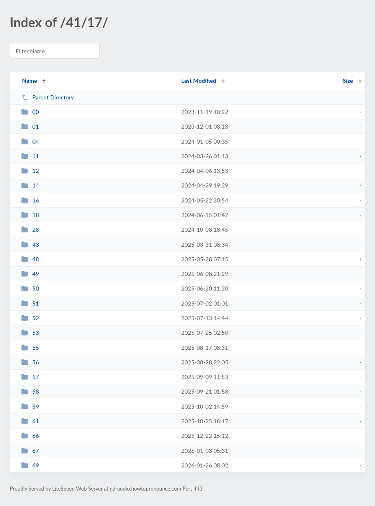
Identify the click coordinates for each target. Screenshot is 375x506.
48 (30, 259)
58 (30, 391)
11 (30, 156)
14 (30, 185)
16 (30, 200)
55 (30, 347)
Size (348, 80)
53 (30, 332)
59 (30, 406)
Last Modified (198, 80)
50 (30, 288)
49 (30, 273)
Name (29, 80)
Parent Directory (47, 97)
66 (30, 435)
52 (30, 317)
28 (30, 229)
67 (30, 450)
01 (30, 126)
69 (30, 465)
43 (30, 244)
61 (30, 421)
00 (30, 111)
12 (30, 170)
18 (30, 214)
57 (30, 376)
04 (30, 141)
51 (30, 303)
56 (30, 362)
